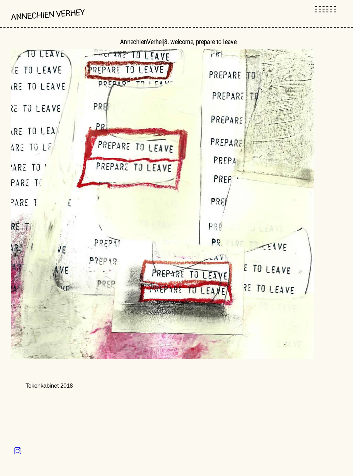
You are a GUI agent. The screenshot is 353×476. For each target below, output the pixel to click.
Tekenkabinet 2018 (49, 386)
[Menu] (325, 9)
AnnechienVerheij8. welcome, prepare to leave (178, 42)
